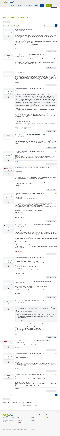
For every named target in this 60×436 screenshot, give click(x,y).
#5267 (56, 353)
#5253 (56, 193)
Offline (11, 32)
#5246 (56, 71)
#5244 (56, 54)
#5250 (56, 151)
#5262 (56, 281)
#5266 (56, 340)
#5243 (56, 29)
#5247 (56, 88)
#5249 (56, 134)
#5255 (56, 224)
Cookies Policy (33, 420)
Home (13, 5)
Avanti (15, 25)
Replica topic (6, 21)
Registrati (48, 5)
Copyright (32, 417)
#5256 (56, 257)
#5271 (56, 374)
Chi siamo (36, 5)
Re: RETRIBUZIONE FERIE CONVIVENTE (36, 54)
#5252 (56, 167)
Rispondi (49, 51)
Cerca (8, 8)
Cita (54, 51)
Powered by (27, 407)
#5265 (56, 300)
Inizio (4, 25)
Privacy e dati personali (35, 415)
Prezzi (24, 5)
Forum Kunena (32, 407)
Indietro (8, 25)
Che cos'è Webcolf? (20, 420)
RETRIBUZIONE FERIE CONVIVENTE (23, 28)
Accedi (41, 5)
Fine (18, 25)
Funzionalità (19, 5)
